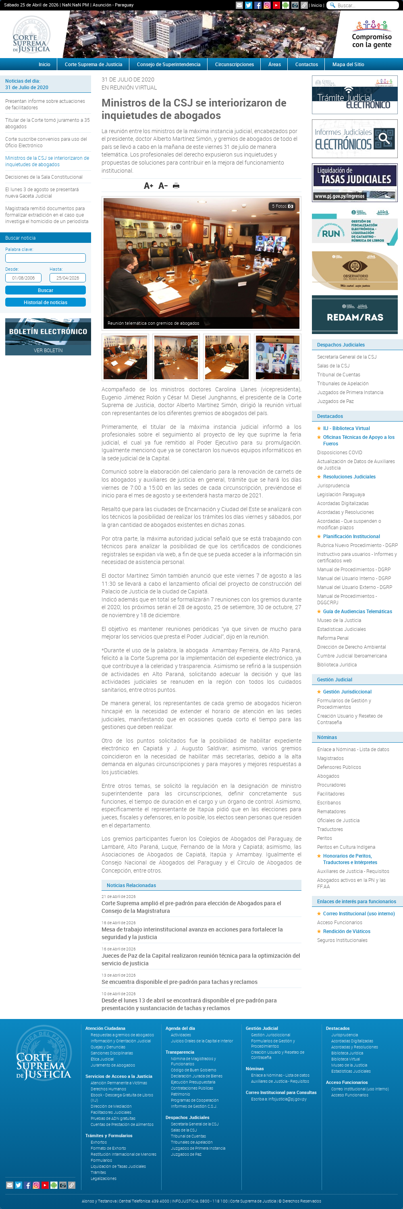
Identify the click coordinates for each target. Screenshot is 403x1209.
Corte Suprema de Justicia (94, 64)
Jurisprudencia (333, 485)
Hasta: (56, 269)
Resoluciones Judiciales (349, 476)
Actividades (181, 1035)
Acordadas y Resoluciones (345, 512)
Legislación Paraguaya (341, 494)
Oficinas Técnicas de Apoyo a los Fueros (359, 440)
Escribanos (329, 802)
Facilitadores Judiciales (111, 1112)
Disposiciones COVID (339, 452)
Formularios (101, 1160)
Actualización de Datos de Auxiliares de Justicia (356, 464)
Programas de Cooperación (195, 1100)
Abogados (328, 776)
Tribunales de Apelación (343, 383)
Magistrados (330, 758)
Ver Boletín (48, 350)
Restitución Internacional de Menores (123, 1154)
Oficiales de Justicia (338, 820)
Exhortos (99, 1142)
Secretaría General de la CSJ (347, 356)
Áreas (274, 64)
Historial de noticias (45, 302)
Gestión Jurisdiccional (347, 691)
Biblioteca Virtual (345, 1059)
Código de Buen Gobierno (193, 1070)
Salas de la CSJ (333, 365)
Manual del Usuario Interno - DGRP (354, 578)
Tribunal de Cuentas (338, 374)
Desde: (12, 269)
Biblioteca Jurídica (337, 664)
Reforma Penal (333, 638)
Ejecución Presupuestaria (193, 1082)
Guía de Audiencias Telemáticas (357, 611)
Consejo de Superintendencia (169, 64)
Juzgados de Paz (335, 401)
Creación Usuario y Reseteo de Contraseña (349, 718)
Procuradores (331, 784)
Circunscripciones (234, 64)
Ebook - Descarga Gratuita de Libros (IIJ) (122, 1097)
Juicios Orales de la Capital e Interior (202, 1041)
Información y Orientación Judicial (121, 1041)
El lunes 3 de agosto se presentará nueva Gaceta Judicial (42, 192)
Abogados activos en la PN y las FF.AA (351, 883)
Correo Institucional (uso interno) (359, 913)
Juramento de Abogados (113, 1065)
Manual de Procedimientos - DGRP (354, 569)
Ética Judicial (102, 1059)
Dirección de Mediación (111, 1106)
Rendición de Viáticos (346, 931)
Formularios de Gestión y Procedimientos (344, 703)
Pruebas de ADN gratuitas (113, 1118)
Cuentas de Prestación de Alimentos (122, 1124)
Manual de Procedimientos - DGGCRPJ (347, 599)
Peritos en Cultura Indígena (346, 847)
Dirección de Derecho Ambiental (351, 646)
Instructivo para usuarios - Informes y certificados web (357, 557)
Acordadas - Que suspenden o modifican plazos (349, 524)
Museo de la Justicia (339, 620)
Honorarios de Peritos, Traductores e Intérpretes (350, 858)
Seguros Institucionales (342, 940)
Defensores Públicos (339, 767)
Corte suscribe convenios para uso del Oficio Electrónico (46, 142)
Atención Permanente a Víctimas (119, 1083)
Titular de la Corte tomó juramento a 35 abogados (47, 123)
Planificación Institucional (351, 536)
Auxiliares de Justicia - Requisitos (353, 871)
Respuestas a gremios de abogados (122, 1035)
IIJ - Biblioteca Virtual (346, 428)
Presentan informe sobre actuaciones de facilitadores (45, 104)
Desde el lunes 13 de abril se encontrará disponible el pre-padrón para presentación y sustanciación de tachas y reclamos (189, 1004)
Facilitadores (331, 793)
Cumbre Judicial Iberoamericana (352, 655)
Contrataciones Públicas (192, 1088)
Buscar (45, 290)
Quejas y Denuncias (108, 1047)
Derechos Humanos (108, 1089)
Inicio (316, 5)
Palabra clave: (19, 249)
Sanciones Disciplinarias (112, 1053)
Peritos (324, 838)
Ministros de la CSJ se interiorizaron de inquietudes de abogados (47, 161)
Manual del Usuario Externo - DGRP (354, 587)
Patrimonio (180, 1094)
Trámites (98, 1172)
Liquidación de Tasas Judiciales (118, 1166)
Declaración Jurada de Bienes (196, 1076)
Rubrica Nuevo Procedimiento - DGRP (357, 545)
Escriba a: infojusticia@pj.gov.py (279, 1099)
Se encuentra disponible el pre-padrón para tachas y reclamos (180, 982)
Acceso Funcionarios (339, 922)
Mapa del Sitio (348, 64)
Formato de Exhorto (108, 1148)
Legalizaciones (103, 1178)
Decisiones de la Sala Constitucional (44, 176)
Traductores (330, 829)
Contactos (306, 64)
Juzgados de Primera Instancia (350, 392)
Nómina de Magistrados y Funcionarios (193, 1061)
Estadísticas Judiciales (341, 629)
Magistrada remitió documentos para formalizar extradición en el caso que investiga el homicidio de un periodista (46, 214)
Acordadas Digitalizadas (343, 503)
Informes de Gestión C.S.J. (194, 1106)
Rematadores (331, 811)
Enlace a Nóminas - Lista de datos (353, 749)
